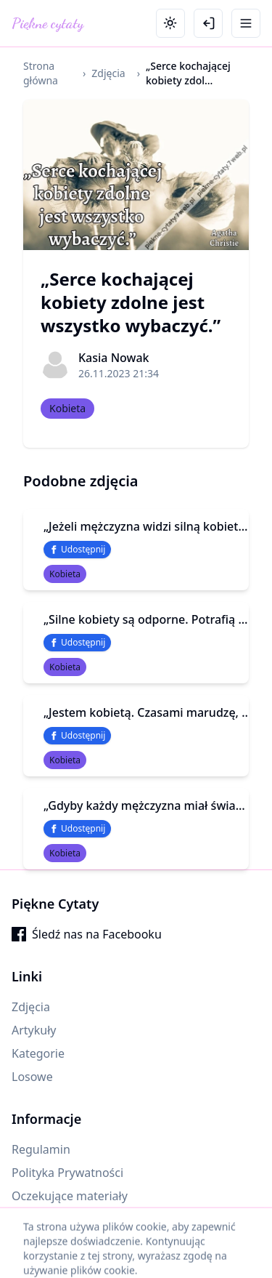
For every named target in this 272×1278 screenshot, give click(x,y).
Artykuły (34, 1030)
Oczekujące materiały (70, 1196)
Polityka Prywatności (67, 1173)
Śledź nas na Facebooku (87, 934)
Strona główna (40, 73)
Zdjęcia (108, 73)
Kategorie (38, 1053)
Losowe (32, 1077)
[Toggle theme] (170, 23)
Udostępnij (77, 549)
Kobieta (67, 408)
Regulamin (41, 1149)
